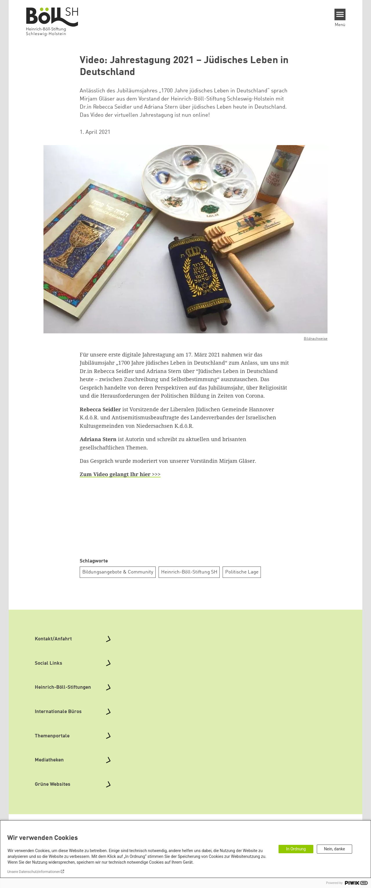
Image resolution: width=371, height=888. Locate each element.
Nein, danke (334, 849)
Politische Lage (242, 572)
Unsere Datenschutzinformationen (33, 872)
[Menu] (340, 14)
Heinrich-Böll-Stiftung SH (189, 572)
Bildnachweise (316, 339)
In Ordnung (296, 849)
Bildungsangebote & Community (117, 572)
